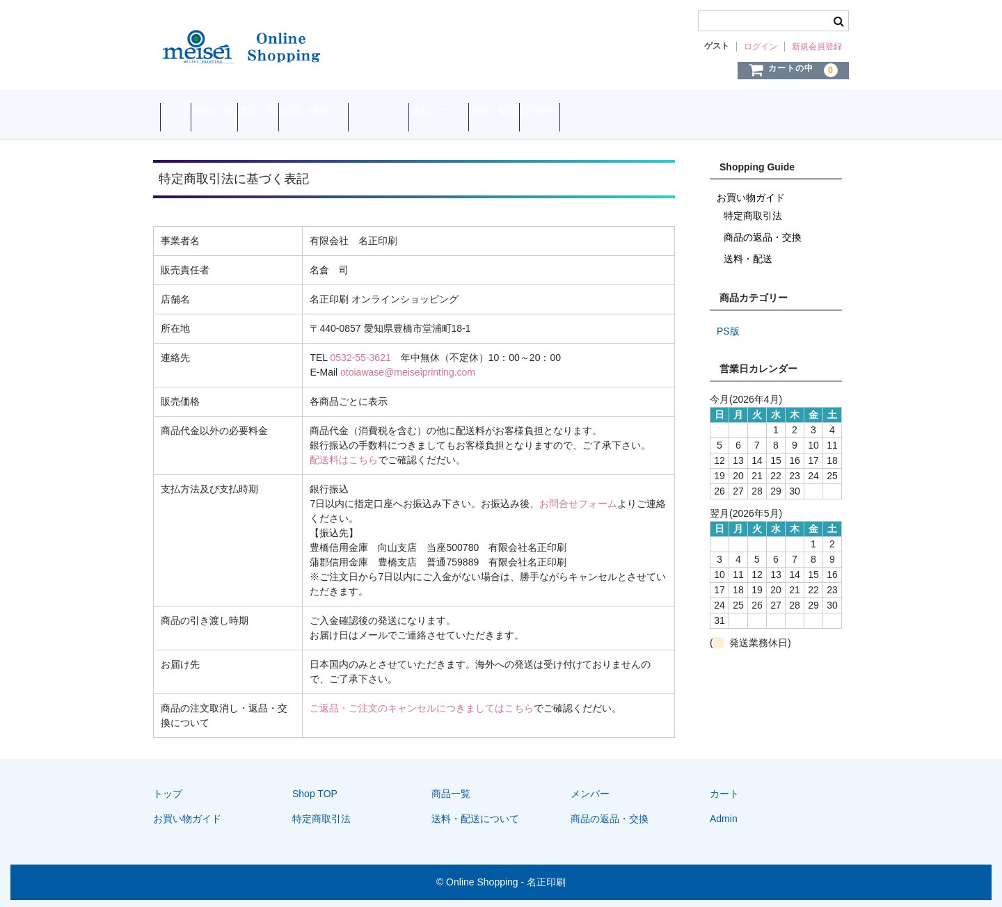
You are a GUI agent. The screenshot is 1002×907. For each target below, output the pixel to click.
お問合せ (734, 112)
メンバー (590, 793)
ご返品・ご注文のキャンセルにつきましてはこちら (422, 708)
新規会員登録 (817, 46)
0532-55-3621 (361, 357)
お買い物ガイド (401, 112)
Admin (724, 818)
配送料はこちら (344, 459)
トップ (182, 112)
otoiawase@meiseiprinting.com (407, 372)
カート (724, 793)
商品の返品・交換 (763, 237)
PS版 (728, 331)
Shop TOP (248, 112)
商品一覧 (318, 112)
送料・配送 (661, 112)
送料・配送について (475, 818)
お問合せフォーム (578, 503)
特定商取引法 (492, 112)
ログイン (760, 46)
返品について (579, 112)
